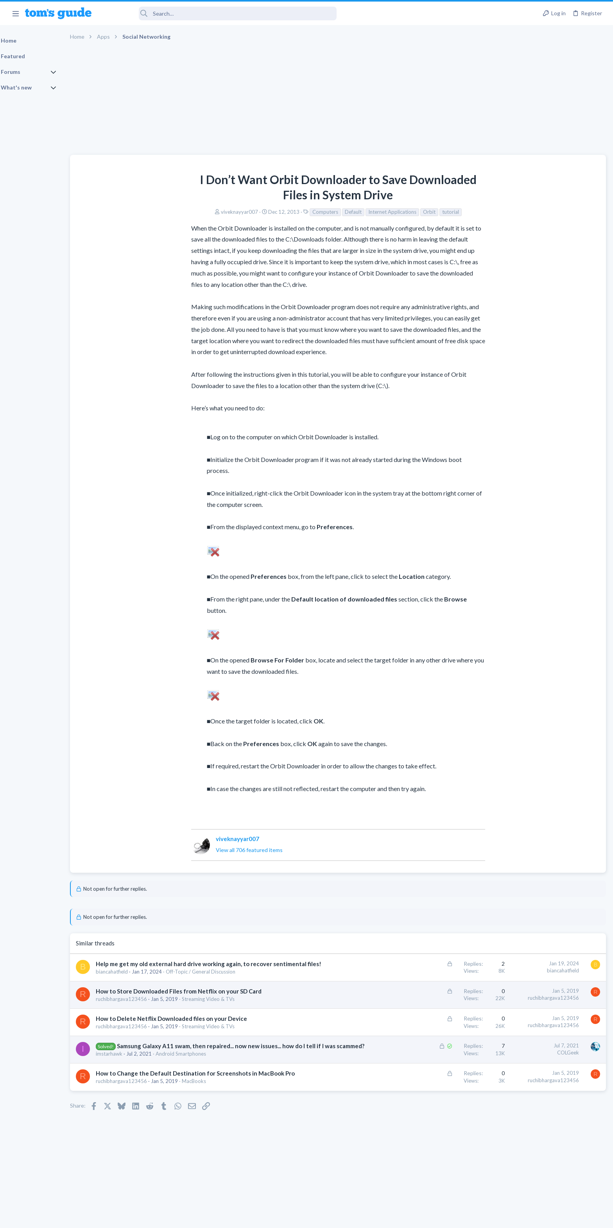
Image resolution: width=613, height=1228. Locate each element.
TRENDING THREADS (514, 393)
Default (300, 212)
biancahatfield (132, 980)
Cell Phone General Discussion (536, 484)
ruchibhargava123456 (141, 1007)
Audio (509, 447)
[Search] (219, 13)
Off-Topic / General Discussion (220, 980)
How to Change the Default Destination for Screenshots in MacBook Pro (215, 1089)
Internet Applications (339, 212)
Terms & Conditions (380, 1217)
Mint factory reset (536, 545)
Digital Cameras (520, 605)
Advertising (222, 1217)
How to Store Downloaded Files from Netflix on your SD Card (198, 999)
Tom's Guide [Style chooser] (549, 1163)
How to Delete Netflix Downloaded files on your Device (191, 1026)
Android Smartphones (201, 1070)
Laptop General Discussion (532, 529)
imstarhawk (129, 1070)
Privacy (326, 1217)
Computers (272, 212)
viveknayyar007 (186, 212)
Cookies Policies (277, 1217)
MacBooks (214, 1097)
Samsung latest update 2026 (549, 621)
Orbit (376, 212)
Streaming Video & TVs (228, 1007)
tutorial (397, 212)
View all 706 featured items (196, 850)
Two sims (513, 462)
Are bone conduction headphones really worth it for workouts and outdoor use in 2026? (551, 417)
